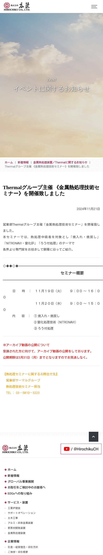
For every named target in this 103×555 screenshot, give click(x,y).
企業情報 (12, 541)
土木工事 (13, 518)
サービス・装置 (16, 502)
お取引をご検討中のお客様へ (25, 487)
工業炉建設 (14, 508)
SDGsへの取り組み (18, 493)
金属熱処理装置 (16, 533)
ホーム (9, 162)
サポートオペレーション (22, 513)
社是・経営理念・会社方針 (23, 547)
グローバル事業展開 (19, 481)
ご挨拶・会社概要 (18, 552)
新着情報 (23, 162)
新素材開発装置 (16, 528)
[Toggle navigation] (94, 7)
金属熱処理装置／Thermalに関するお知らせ (60, 162)
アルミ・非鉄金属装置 (20, 522)
